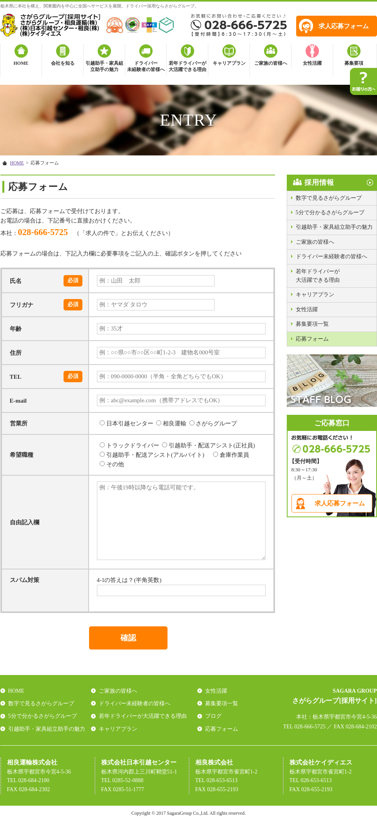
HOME (21, 63)
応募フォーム (312, 339)
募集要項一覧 (312, 324)
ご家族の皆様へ (270, 63)
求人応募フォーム (344, 26)
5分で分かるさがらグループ (330, 212)
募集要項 (353, 63)
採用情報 (319, 182)
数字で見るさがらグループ (329, 198)
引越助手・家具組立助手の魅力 (104, 66)
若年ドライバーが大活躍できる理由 (187, 66)
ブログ (213, 716)
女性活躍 (312, 63)
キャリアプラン (229, 63)
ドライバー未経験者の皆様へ (146, 66)
